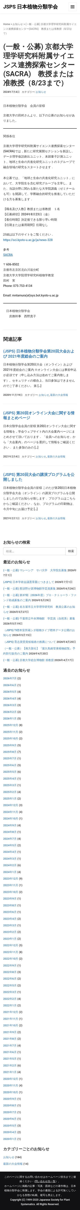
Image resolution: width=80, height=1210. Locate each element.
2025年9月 (10, 745)
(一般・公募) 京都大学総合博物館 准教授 (28, 660)
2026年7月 (10, 678)
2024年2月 (10, 865)
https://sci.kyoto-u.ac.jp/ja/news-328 (28, 240)
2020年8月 (10, 1105)
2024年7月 (10, 838)
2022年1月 (10, 1005)
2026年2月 (10, 712)
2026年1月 (10, 718)
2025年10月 (10, 738)
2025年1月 (10, 798)
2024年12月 (10, 805)
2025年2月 (10, 792)
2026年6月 (10, 685)
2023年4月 (10, 918)
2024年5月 (10, 845)
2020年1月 (10, 1139)
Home (6, 24)
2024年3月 (10, 858)
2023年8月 (10, 905)
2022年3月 (10, 992)
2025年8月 (10, 751)
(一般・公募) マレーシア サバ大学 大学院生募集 (35, 570)
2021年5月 (10, 1058)
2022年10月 (10, 958)
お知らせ (18, 24)
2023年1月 (10, 938)
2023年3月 (10, 925)
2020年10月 (10, 1092)
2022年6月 (10, 978)
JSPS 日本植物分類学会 (30, 7)
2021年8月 (10, 1038)
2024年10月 (10, 818)
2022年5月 (10, 985)
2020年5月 (10, 1125)
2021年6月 (10, 1052)
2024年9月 (10, 825)
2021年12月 (10, 1012)
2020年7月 (10, 1112)
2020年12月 (10, 1078)
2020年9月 (10, 1098)
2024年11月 (10, 812)
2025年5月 (10, 771)
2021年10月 (10, 1025)
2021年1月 (10, 1072)
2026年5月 (10, 691)
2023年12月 (10, 878)
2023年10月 (10, 892)
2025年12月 (10, 725)
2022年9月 (10, 965)
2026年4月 (10, 698)
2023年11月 (10, 885)
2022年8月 (10, 972)
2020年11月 (10, 1085)
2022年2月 (10, 998)
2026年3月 (10, 705)
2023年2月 (10, 932)
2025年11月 (10, 731)
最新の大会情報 (59, 394)
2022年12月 (10, 945)
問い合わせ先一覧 (45, 1181)
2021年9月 (10, 1032)
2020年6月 (10, 1118)
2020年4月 (10, 1132)
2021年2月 (10, 1065)
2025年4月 (10, 778)
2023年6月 (10, 912)
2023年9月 (10, 898)
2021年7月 (10, 1045)
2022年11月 (10, 952)
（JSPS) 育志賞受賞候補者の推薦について (29, 641)
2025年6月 (10, 765)
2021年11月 (10, 1018)
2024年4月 (10, 851)
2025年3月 (10, 785)
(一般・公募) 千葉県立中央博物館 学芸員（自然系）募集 (39, 618)
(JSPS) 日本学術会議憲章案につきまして (28, 582)
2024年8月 (10, 831)
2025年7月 (10, 758)
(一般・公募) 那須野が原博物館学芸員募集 (29, 588)
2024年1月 (10, 872)
